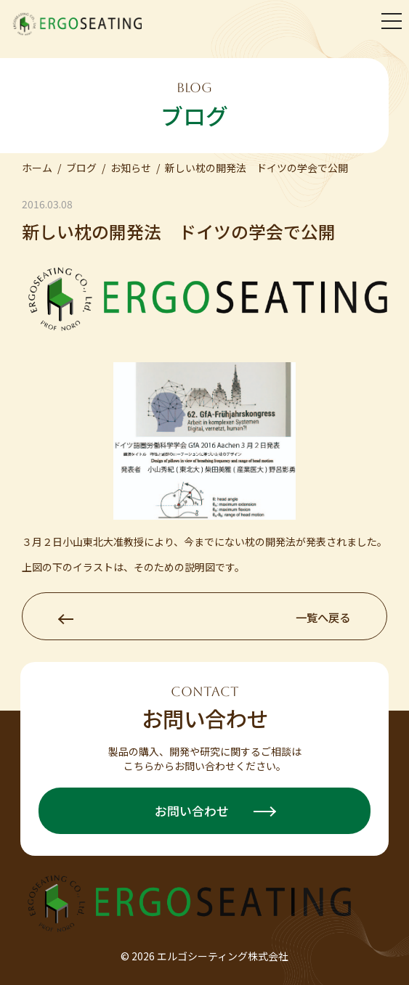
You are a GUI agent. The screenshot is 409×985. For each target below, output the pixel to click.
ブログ (81, 167)
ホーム (37, 167)
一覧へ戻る (204, 617)
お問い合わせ (215, 811)
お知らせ (130, 167)
